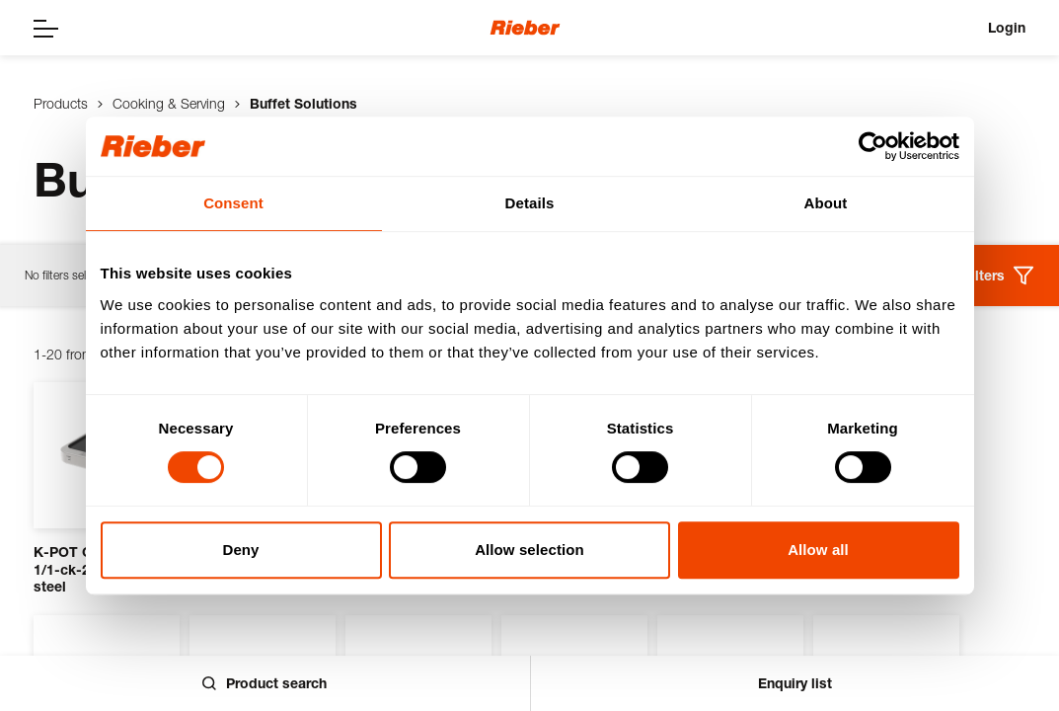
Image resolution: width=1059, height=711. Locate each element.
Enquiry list (795, 682)
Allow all (818, 549)
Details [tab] (530, 203)
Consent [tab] (233, 203)
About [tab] (826, 203)
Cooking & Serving (169, 103)
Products (61, 103)
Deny (240, 549)
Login (1006, 27)
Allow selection (529, 549)
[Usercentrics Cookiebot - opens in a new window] (873, 146)
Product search (264, 682)
